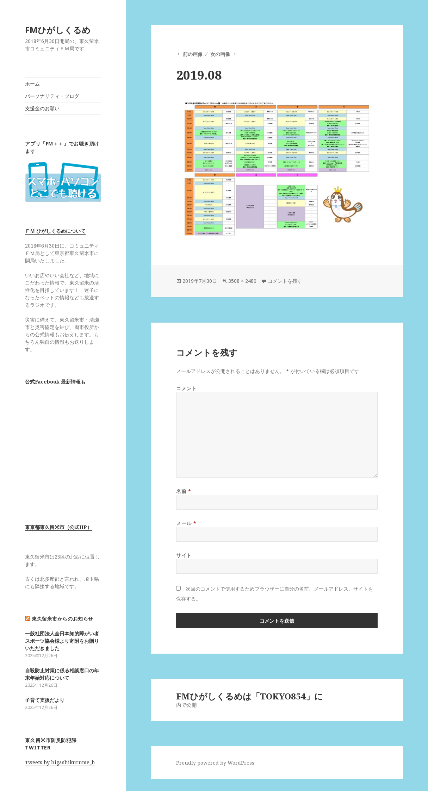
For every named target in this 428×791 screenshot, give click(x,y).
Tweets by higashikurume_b (60, 762)
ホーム (32, 83)
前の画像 (193, 54)
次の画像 (220, 54)
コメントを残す (285, 281)
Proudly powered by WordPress (215, 762)
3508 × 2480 (242, 281)
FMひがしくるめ (58, 30)
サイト (184, 555)
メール (186, 523)
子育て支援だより (44, 700)
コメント (186, 388)
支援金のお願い (42, 108)
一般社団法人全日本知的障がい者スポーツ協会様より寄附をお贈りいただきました (62, 641)
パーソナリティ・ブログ (52, 96)
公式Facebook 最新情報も (55, 381)
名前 (183, 491)
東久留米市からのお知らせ (62, 618)
